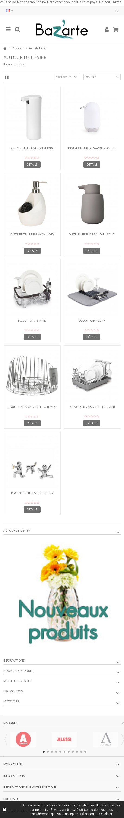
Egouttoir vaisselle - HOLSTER (92, 407)
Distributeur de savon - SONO (92, 234)
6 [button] (64, 752)
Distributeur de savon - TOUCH (91, 148)
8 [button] (73, 752)
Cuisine (16, 48)
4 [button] (56, 752)
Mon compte (13, 764)
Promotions (13, 691)
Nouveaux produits (18, 671)
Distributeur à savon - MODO (32, 148)
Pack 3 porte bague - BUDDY (32, 493)
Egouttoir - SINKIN (32, 320)
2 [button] (48, 752)
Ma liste (116, 11)
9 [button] (77, 752)
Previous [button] (6, 739)
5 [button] (60, 752)
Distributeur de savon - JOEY (32, 234)
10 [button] (81, 752)
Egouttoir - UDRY (92, 320)
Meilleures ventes (17, 681)
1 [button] (44, 752)
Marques (10, 723)
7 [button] (69, 752)
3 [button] (52, 752)
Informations (14, 660)
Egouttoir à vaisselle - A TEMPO (32, 407)
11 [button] (85, 752)
